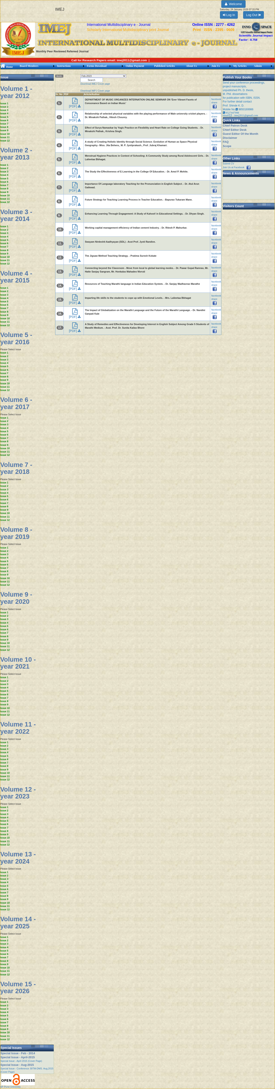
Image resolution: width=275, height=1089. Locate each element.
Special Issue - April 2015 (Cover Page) (21, 1061)
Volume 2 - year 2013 (16, 154)
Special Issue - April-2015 (17, 1057)
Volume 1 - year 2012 (16, 92)
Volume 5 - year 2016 (16, 338)
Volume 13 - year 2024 (18, 858)
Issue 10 (5, 134)
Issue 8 (4, 127)
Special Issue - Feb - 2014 (17, 1053)
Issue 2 (4, 106)
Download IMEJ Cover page (95, 83)
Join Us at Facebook (237, 167)
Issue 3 (4, 110)
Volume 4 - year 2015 (16, 277)
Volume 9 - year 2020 (16, 598)
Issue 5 (4, 117)
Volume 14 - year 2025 (18, 922)
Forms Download (97, 66)
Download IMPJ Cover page (95, 90)
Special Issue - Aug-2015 (17, 1064)
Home (6, 66)
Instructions (64, 66)
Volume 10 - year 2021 (18, 663)
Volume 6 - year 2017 (16, 403)
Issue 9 (4, 130)
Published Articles (164, 66)
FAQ (226, 141)
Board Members (29, 66)
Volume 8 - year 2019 (16, 533)
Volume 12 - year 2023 (18, 793)
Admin (258, 66)
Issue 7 (4, 123)
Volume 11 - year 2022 (18, 728)
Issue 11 (5, 137)
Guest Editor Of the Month (240, 133)
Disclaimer (230, 137)
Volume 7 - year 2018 (16, 468)
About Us (191, 66)
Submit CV (228, 163)
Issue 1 (4, 103)
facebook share (216, 103)
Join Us (215, 66)
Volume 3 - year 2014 (16, 215)
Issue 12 (5, 140)
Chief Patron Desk (235, 125)
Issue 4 (4, 113)
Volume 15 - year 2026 (18, 988)
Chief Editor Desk (235, 129)
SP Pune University (10, 1086)
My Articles (240, 66)
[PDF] (75, 104)
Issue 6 (4, 120)
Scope (227, 146)
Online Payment (135, 66)
